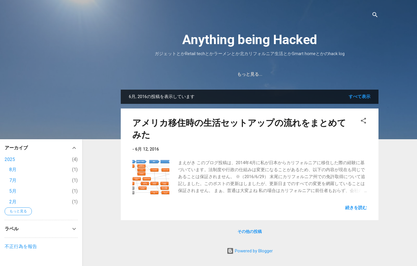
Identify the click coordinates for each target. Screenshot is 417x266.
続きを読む (356, 207)
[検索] (375, 16)
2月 (13, 202)
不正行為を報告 (21, 246)
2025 (10, 159)
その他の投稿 (249, 231)
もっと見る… (320, 74)
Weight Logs (283, 74)
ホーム (172, 74)
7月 (13, 180)
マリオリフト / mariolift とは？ (223, 74)
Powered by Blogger (250, 251)
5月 (13, 191)
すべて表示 (359, 96)
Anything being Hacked (249, 39)
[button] (363, 121)
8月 (13, 169)
